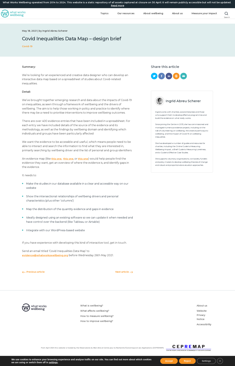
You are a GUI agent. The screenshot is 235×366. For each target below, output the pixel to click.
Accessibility (204, 324)
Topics (98, 15)
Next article (124, 271)
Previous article (33, 271)
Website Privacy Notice (202, 315)
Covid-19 (27, 46)
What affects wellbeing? (94, 310)
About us (170, 15)
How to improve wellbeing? (96, 321)
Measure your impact (197, 15)
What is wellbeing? (91, 305)
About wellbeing (147, 15)
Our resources (119, 15)
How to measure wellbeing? (97, 316)
